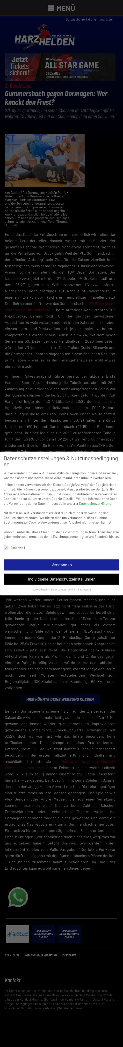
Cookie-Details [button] (40, 584)
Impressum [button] (84, 584)
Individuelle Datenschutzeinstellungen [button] (61, 574)
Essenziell (14, 543)
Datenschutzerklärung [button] (63, 584)
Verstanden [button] (61, 560)
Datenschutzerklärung (95, 499)
